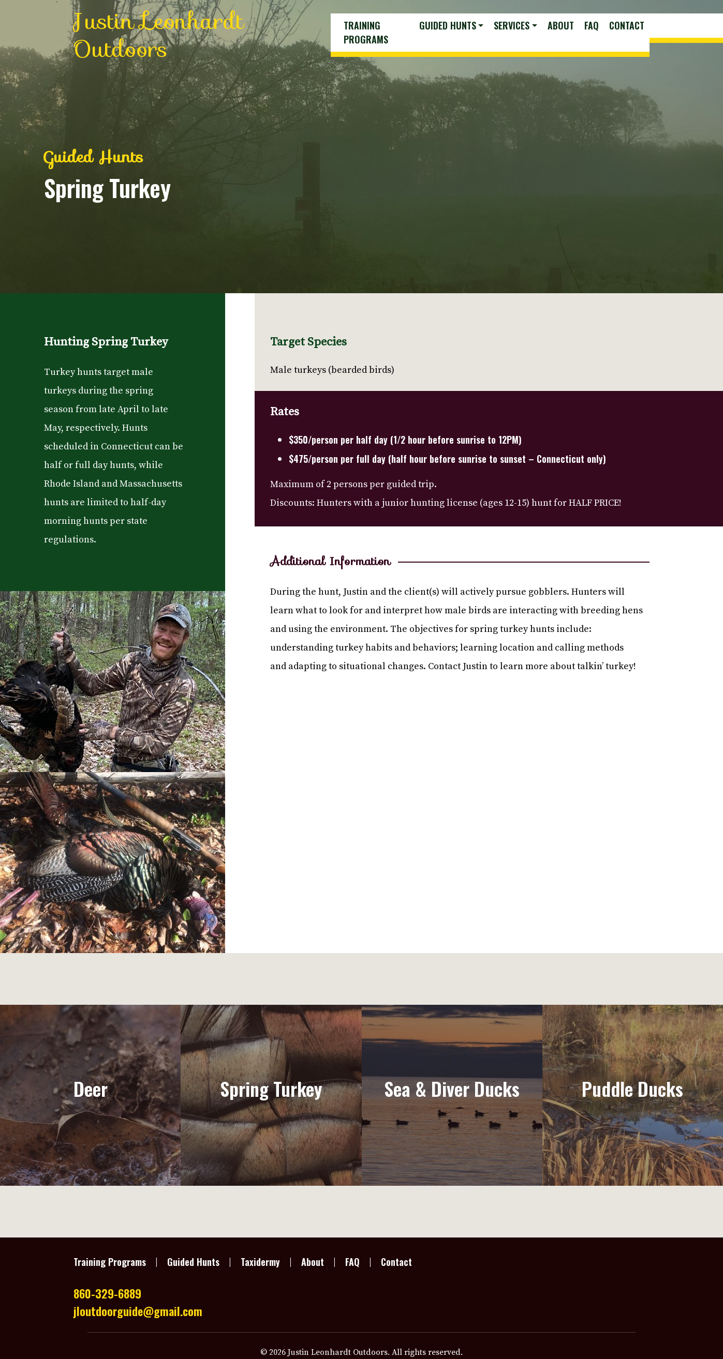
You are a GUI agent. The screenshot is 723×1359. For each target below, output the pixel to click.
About (561, 25)
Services (511, 25)
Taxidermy (260, 1262)
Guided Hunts (447, 25)
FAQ (591, 25)
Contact (626, 25)
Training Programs (366, 32)
